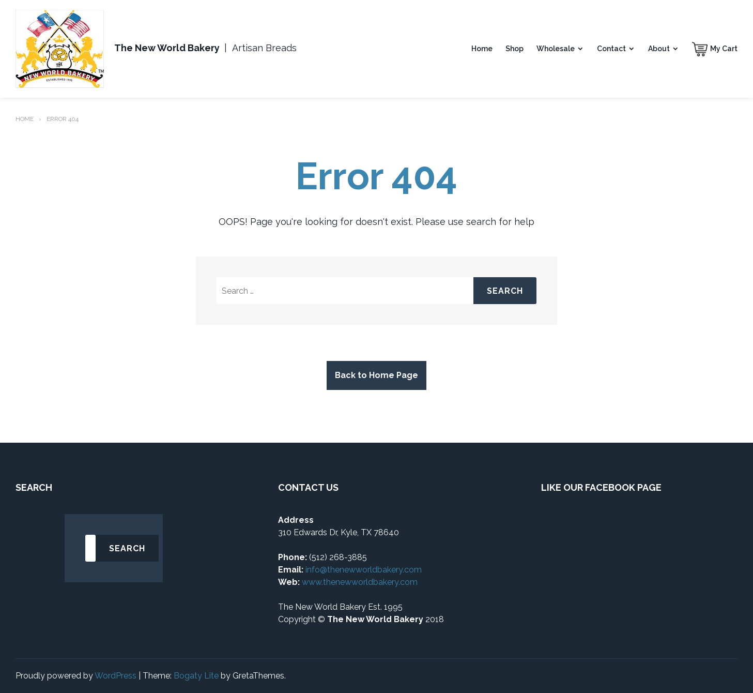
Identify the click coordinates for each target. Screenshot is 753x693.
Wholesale (555, 48)
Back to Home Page (376, 375)
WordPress (115, 676)
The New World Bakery (167, 47)
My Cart (723, 48)
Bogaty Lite (196, 676)
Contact (611, 48)
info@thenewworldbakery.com (363, 570)
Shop (514, 48)
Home (482, 48)
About (659, 48)
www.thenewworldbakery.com (361, 582)
